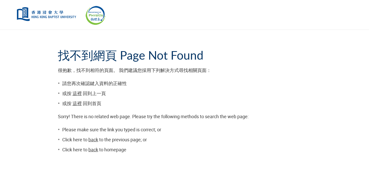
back (93, 139)
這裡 (77, 93)
